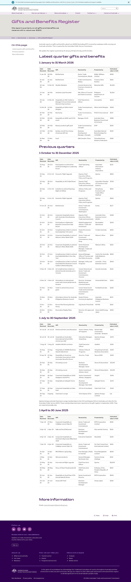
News (71, 558)
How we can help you (39, 13)
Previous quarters (18, 51)
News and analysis (61, 13)
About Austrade (18, 13)
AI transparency (39, 578)
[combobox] (108, 8)
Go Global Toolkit (70, 2)
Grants (44, 558)
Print (114, 516)
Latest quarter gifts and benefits (23, 49)
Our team (17, 558)
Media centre (73, 560)
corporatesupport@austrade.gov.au (55, 505)
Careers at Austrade (111, 13)
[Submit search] (116, 8)
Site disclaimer (16, 578)
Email (105, 516)
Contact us (92, 13)
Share (96, 516)
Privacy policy (27, 578)
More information (18, 54)
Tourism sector (47, 556)
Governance (32, 38)
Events (78, 13)
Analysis (71, 556)
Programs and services (49, 560)
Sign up (15, 545)
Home (13, 38)
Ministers (17, 560)
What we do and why (21, 556)
